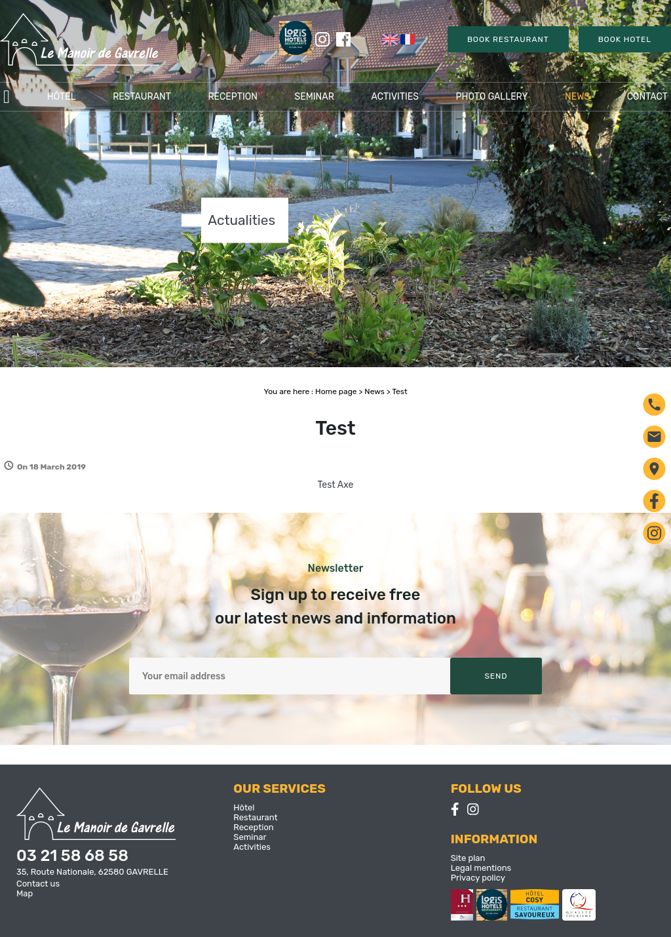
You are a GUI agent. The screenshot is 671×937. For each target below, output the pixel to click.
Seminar (314, 96)
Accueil (6, 97)
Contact (647, 96)
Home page (335, 391)
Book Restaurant (508, 39)
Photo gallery (492, 96)
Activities (395, 96)
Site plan (468, 858)
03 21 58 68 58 (72, 856)
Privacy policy (478, 878)
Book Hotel (624, 39)
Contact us (38, 883)
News (577, 96)
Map (24, 893)
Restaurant (142, 96)
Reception (232, 96)
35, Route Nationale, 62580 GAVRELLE (92, 872)
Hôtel (61, 96)
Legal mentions (481, 868)
